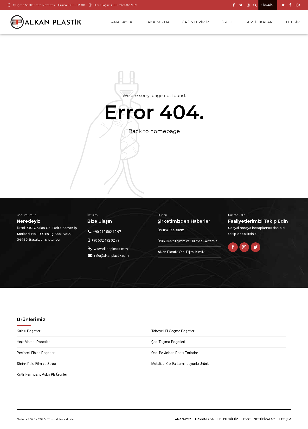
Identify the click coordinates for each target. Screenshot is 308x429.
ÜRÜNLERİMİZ (195, 22)
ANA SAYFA (121, 22)
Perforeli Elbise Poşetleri (36, 353)
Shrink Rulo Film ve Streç (36, 364)
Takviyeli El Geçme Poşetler (172, 331)
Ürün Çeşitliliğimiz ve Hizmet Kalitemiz (187, 241)
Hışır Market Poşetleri (34, 342)
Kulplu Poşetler (28, 331)
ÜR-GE (227, 22)
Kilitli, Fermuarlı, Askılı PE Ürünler (42, 375)
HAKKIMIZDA (157, 22)
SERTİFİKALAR (259, 22)
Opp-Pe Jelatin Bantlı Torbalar (174, 353)
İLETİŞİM (293, 22)
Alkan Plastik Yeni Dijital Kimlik (181, 252)
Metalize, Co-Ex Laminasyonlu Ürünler (181, 364)
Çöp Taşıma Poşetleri (168, 342)
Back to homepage (154, 131)
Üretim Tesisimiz (171, 230)
